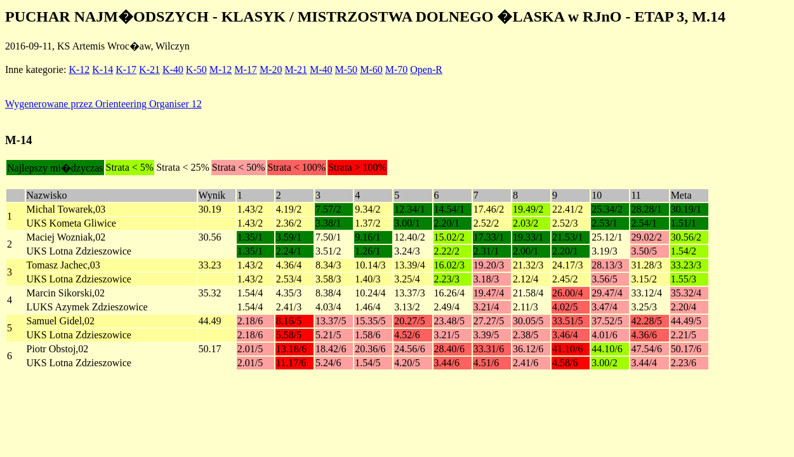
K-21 (149, 69)
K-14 (102, 69)
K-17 (126, 69)
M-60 (371, 69)
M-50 (346, 69)
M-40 (321, 69)
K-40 (172, 69)
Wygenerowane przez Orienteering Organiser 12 (103, 103)
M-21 (295, 69)
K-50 (196, 69)
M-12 (220, 69)
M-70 (396, 69)
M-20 (271, 69)
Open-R (426, 69)
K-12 (79, 69)
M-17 (245, 69)
